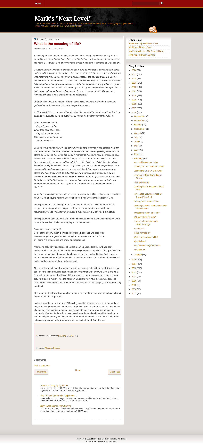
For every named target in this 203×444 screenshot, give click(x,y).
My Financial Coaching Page (142, 55)
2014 (134, 264)
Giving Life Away (141, 182)
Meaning (48, 348)
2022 (134, 87)
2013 (134, 268)
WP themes (122, 439)
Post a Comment (41, 366)
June (136, 141)
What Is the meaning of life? (57, 44)
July (136, 137)
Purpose (56, 348)
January (138, 254)
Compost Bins (103, 441)
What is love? (140, 241)
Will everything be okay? (145, 217)
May (136, 146)
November (139, 120)
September (139, 129)
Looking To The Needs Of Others (149, 166)
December (139, 116)
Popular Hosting (91, 441)
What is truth (139, 250)
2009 (134, 285)
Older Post (115, 372)
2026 (134, 70)
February (138, 158)
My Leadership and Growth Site (143, 43)
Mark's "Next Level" (63, 18)
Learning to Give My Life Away (148, 171)
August (137, 133)
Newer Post (41, 372)
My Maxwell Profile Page (140, 47)
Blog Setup (113, 441)
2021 (134, 91)
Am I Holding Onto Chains (146, 162)
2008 (134, 289)
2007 (134, 293)
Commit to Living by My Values (54, 385)
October (138, 125)
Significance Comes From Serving (55, 406)
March (137, 154)
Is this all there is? (142, 233)
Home (78, 370)
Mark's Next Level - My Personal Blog (146, 51)
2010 (134, 281)
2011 (134, 276)
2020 (134, 95)
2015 (134, 260)
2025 (134, 74)
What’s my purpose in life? (146, 237)
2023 (134, 83)
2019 (134, 100)
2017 (134, 108)
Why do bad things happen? (147, 245)
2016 (134, 112)
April (136, 150)
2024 (134, 78)
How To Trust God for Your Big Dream (57, 396)
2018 (134, 104)
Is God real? (139, 228)
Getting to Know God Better (146, 201)
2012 (134, 272)
